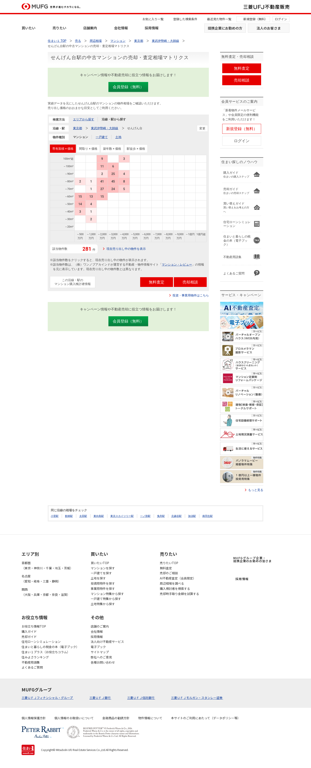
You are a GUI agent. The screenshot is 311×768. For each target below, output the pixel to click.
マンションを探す (103, 568)
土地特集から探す (103, 604)
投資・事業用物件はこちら (191, 295)
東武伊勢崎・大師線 (104, 128)
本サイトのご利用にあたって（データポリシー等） (205, 717)
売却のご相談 (169, 573)
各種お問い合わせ (103, 662)
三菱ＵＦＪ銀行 (100, 697)
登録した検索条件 (185, 19)
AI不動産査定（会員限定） (178, 578)
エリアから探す (83, 119)
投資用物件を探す (103, 583)
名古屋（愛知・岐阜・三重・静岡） (41, 578)
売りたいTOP (169, 563)
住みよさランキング (35, 657)
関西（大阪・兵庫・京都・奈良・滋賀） (46, 592)
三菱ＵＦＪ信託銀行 (141, 697)
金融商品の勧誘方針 (116, 717)
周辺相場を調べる (172, 583)
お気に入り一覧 (152, 19)
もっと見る (255, 490)
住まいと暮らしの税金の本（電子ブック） (50, 647)
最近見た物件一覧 (219, 19)
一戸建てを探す (101, 573)
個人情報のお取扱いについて (74, 717)
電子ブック (98, 647)
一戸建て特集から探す (106, 598)
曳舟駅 (161, 516)
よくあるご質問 (32, 667)
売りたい (59, 27)
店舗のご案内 (100, 626)
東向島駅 (99, 516)
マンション (80, 137)
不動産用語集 (31, 662)
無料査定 (166, 568)
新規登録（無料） (255, 19)
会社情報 (121, 27)
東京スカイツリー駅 (122, 516)
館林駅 (69, 516)
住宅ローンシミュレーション (41, 641)
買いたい (28, 27)
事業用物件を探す (103, 588)
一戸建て (102, 137)
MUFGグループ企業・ (252, 559)
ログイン (281, 19)
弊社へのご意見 (101, 657)
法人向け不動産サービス (107, 641)
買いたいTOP (100, 563)
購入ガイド (29, 631)
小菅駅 (55, 516)
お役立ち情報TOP (34, 626)
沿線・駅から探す (114, 119)
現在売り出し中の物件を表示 (126, 248)
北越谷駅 (176, 516)
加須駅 (192, 516)
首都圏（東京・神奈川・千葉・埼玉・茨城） (47, 565)
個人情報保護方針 (34, 717)
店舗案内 (90, 27)
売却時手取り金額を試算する (179, 594)
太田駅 (83, 516)
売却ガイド (29, 636)
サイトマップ (100, 652)
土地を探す (98, 578)
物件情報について (150, 717)
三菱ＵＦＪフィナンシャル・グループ (47, 697)
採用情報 (152, 27)
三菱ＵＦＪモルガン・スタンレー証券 (197, 697)
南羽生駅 (207, 516)
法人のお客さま (269, 28)
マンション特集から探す (107, 594)
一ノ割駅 (145, 516)
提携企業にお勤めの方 (225, 28)
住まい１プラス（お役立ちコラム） (46, 652)
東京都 (77, 128)
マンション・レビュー (177, 264)
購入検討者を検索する (175, 588)
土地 (118, 137)
